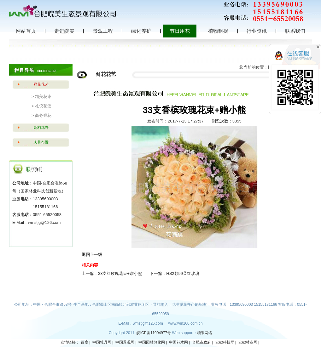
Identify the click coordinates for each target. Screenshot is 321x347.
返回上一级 (92, 254)
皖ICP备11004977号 (154, 333)
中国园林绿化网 (151, 342)
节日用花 (180, 31)
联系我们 (295, 31)
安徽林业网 (247, 342)
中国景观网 (124, 342)
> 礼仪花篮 (41, 106)
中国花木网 (178, 342)
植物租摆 (218, 31)
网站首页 (26, 31)
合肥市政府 (201, 342)
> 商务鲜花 (41, 115)
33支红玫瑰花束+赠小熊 (120, 273)
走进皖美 (64, 31)
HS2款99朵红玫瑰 (182, 273)
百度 (84, 342)
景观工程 (103, 31)
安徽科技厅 (224, 342)
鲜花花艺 (41, 84)
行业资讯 (257, 31)
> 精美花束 (41, 96)
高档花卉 (41, 127)
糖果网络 (204, 333)
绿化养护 (141, 31)
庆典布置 (41, 142)
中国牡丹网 (101, 342)
